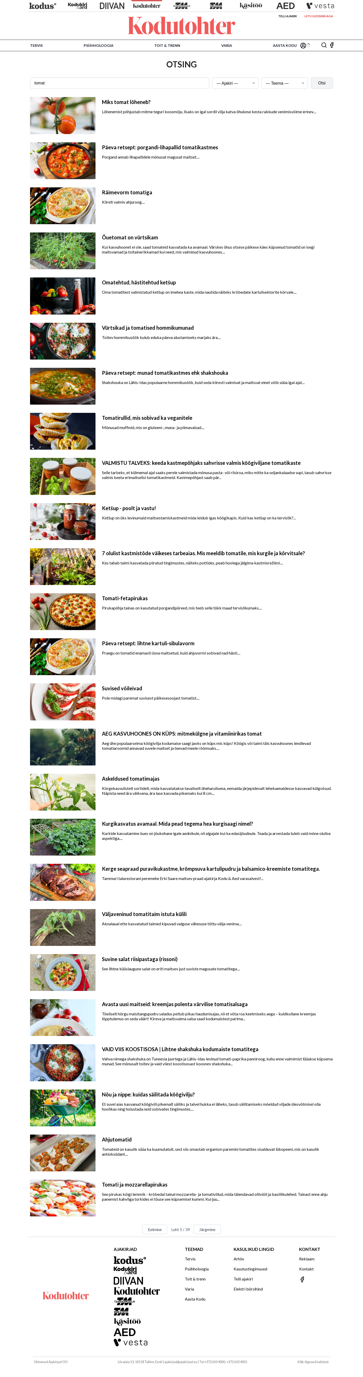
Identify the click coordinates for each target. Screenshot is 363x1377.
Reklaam (306, 1258)
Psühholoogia (98, 45)
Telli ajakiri (287, 16)
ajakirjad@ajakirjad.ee (180, 1362)
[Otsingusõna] (119, 83)
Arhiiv (239, 1258)
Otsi (322, 83)
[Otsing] (324, 45)
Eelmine (155, 1229)
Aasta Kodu (285, 45)
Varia (226, 45)
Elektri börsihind (248, 1288)
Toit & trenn (167, 45)
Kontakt (306, 1268)
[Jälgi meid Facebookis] (332, 45)
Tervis (36, 45)
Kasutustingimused (250, 1268)
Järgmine (207, 1229)
